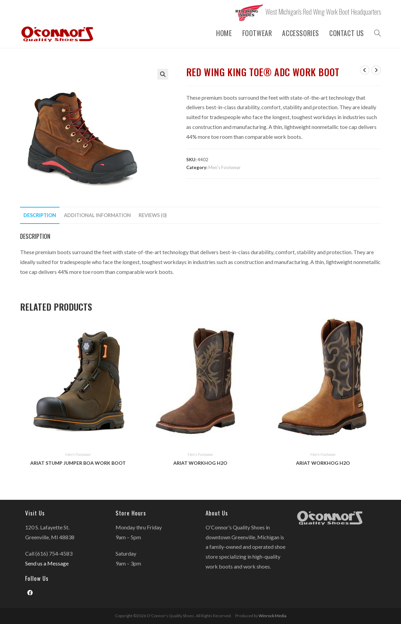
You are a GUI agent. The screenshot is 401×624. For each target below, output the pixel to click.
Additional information (97, 215)
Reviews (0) (153, 215)
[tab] (39, 215)
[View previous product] (364, 70)
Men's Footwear (224, 167)
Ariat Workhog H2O (200, 463)
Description (39, 215)
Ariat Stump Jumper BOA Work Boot (78, 463)
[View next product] (376, 70)
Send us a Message (47, 563)
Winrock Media (272, 615)
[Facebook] (30, 593)
